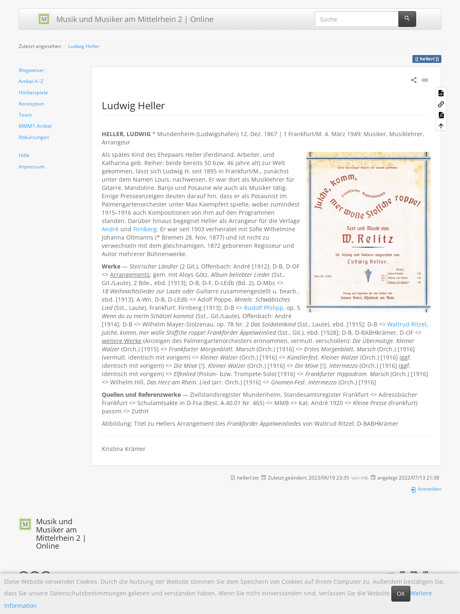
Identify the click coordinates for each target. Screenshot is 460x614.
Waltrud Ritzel (406, 324)
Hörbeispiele (33, 92)
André (110, 229)
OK (401, 593)
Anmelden (425, 488)
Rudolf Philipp (263, 308)
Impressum (32, 166)
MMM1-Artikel (35, 125)
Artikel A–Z (31, 81)
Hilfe (24, 155)
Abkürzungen (34, 137)
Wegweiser (31, 70)
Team (25, 114)
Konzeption (31, 103)
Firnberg (145, 229)
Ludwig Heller (84, 46)
